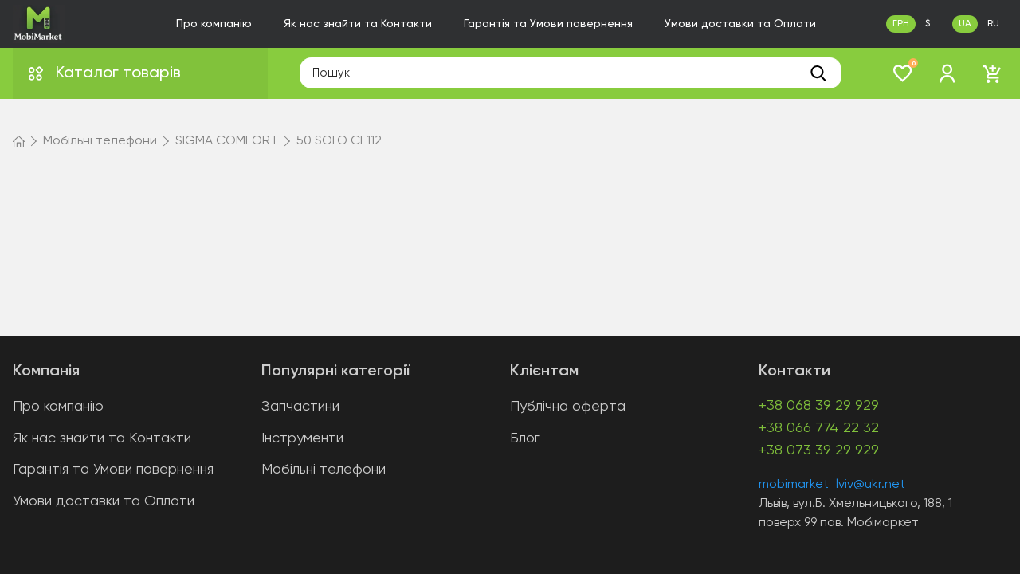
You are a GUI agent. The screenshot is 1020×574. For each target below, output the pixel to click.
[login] (947, 73)
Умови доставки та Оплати (740, 23)
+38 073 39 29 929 (819, 450)
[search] (818, 73)
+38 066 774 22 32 (819, 428)
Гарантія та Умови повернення (548, 23)
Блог (525, 438)
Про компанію (214, 23)
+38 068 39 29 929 (819, 406)
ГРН (900, 24)
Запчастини (300, 406)
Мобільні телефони (323, 469)
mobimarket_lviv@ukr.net (832, 484)
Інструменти (302, 438)
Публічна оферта (568, 406)
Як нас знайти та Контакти (358, 23)
